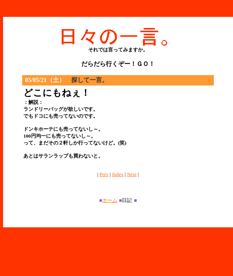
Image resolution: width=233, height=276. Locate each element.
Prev (104, 174)
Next (131, 174)
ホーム (109, 200)
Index (117, 174)
